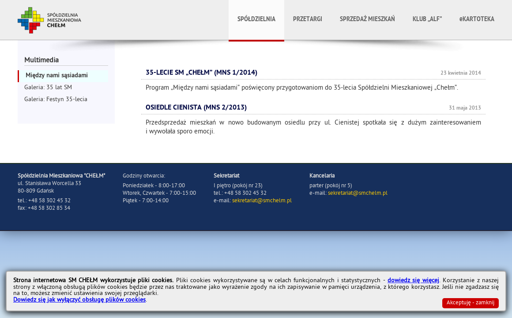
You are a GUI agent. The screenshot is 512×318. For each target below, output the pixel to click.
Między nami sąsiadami (57, 76)
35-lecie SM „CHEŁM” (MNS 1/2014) (201, 73)
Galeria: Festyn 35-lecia (55, 100)
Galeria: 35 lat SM (48, 88)
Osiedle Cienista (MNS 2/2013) (196, 108)
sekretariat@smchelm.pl (262, 201)
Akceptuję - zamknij (470, 303)
